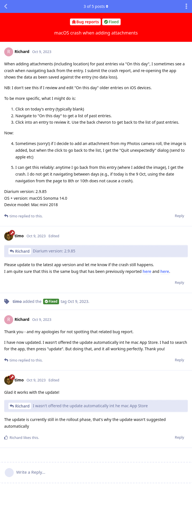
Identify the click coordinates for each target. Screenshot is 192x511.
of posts (96, 6)
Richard (22, 251)
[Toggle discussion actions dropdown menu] (186, 6)
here (147, 271)
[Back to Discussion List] (5, 6)
